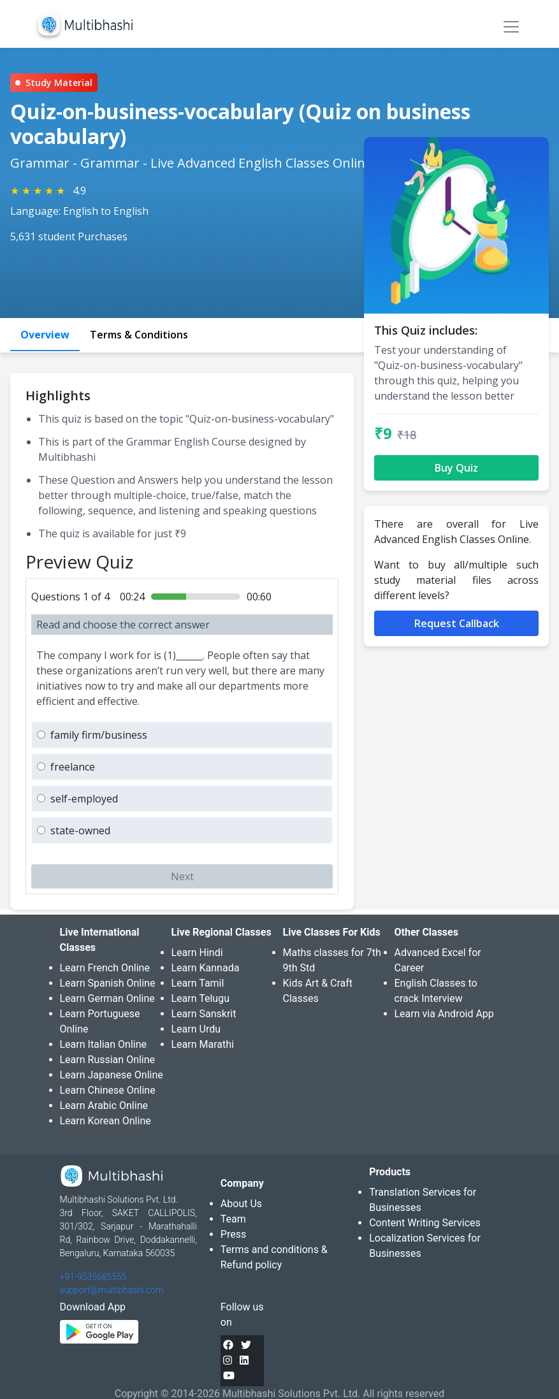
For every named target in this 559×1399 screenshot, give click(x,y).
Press (233, 1234)
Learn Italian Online (103, 1044)
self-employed (84, 799)
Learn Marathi (202, 1044)
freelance (72, 767)
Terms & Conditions (139, 335)
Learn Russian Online (108, 1060)
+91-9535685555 (93, 1277)
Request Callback (456, 623)
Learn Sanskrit (203, 1014)
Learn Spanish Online (108, 983)
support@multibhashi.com (112, 1290)
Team (233, 1219)
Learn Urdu (196, 1029)
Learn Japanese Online (111, 1075)
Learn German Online (107, 998)
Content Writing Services (425, 1223)
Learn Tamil (197, 983)
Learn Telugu (200, 998)
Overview (44, 335)
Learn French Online (105, 968)
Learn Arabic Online (104, 1105)
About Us (241, 1204)
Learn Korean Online (105, 1121)
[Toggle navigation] (511, 27)
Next (182, 876)
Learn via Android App (444, 1014)
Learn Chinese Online (108, 1090)
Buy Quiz (456, 468)
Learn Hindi (197, 952)
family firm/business (98, 735)
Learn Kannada (205, 968)
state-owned (80, 830)
